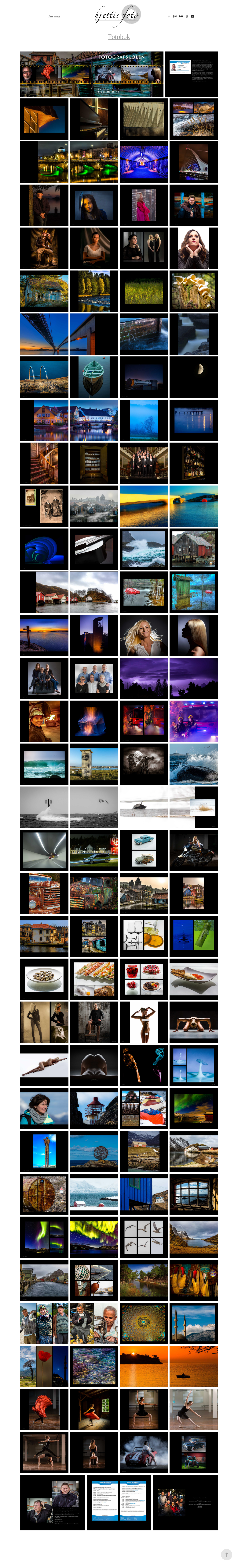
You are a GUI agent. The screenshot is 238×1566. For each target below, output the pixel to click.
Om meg (54, 16)
